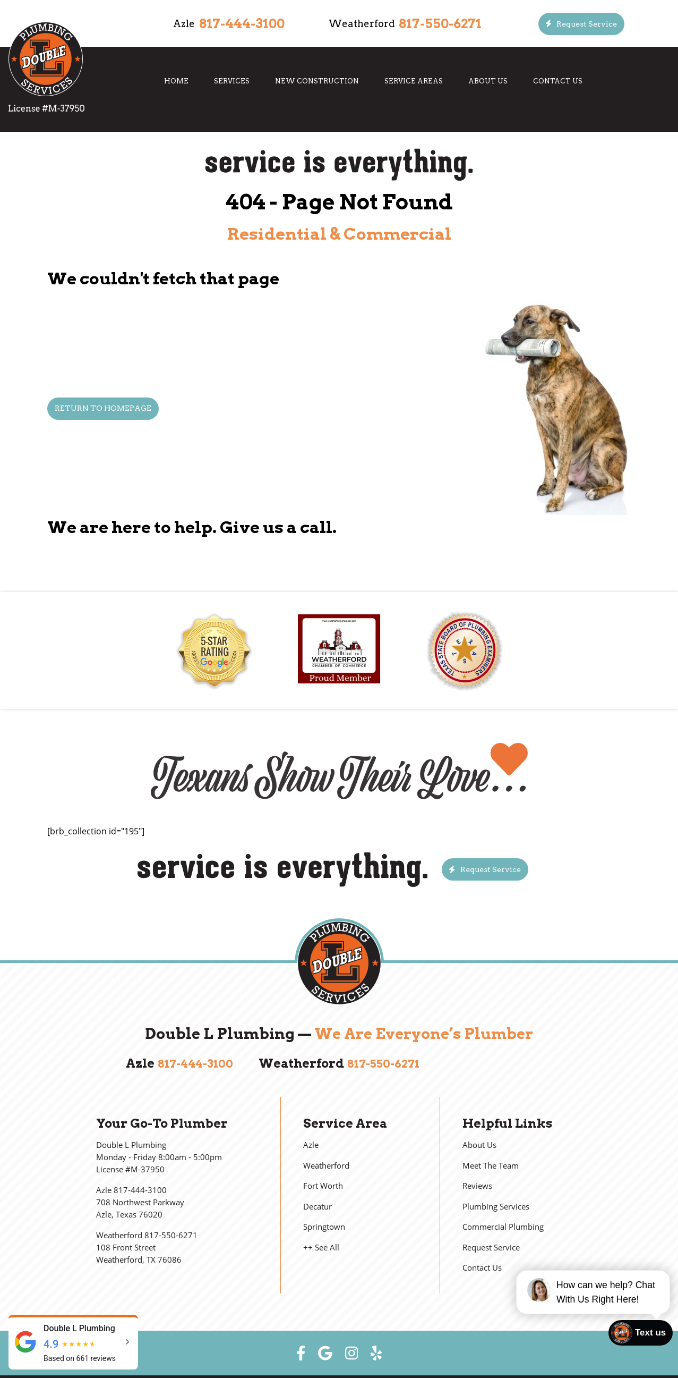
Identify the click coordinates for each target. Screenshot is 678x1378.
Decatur (317, 1206)
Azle (311, 1145)
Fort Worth (323, 1185)
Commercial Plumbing (503, 1226)
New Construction (317, 81)
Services (232, 81)
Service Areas (413, 81)
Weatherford (326, 1165)
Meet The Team (490, 1165)
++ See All (321, 1247)
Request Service (491, 1247)
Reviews (477, 1185)
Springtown (324, 1226)
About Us (488, 81)
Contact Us (557, 81)
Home (176, 81)
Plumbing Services (495, 1206)
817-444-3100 (242, 23)
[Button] (581, 24)
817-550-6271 (440, 23)
